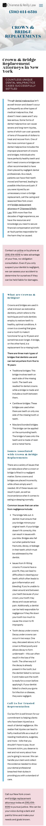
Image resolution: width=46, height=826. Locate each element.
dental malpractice (24, 100)
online (20, 250)
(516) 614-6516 (12, 254)
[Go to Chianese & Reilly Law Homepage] (19, 5)
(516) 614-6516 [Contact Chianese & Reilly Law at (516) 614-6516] (23, 12)
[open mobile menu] (41, 5)
